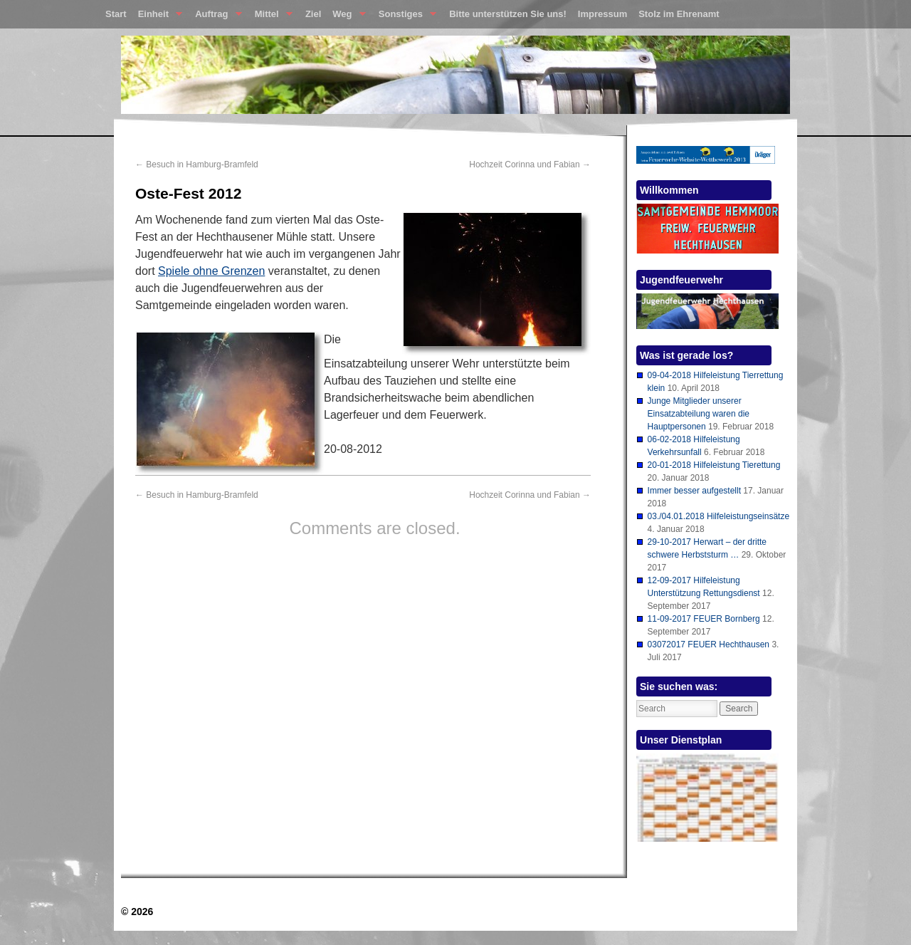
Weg (346, 17)
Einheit (157, 17)
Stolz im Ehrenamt (678, 14)
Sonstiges (404, 17)
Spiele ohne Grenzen (211, 271)
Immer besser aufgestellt (694, 491)
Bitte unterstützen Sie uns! (508, 14)
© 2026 (137, 911)
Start (116, 14)
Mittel (271, 17)
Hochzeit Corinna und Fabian (530, 164)
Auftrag (215, 17)
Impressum (602, 14)
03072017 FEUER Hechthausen (708, 644)
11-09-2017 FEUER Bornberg (704, 619)
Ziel (313, 14)
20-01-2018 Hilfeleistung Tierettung (714, 465)
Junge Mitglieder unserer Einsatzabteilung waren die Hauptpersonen (698, 414)
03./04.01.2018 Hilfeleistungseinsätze (718, 516)
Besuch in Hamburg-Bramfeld (196, 164)
